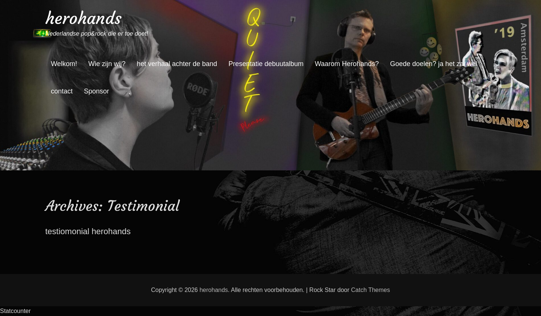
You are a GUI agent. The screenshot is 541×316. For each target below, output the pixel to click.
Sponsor (96, 91)
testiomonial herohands (88, 231)
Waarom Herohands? (347, 64)
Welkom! (64, 64)
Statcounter (15, 311)
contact (62, 91)
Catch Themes (370, 290)
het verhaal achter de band (177, 64)
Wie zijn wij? (106, 64)
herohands (83, 18)
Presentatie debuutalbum (265, 64)
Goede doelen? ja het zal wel (433, 64)
